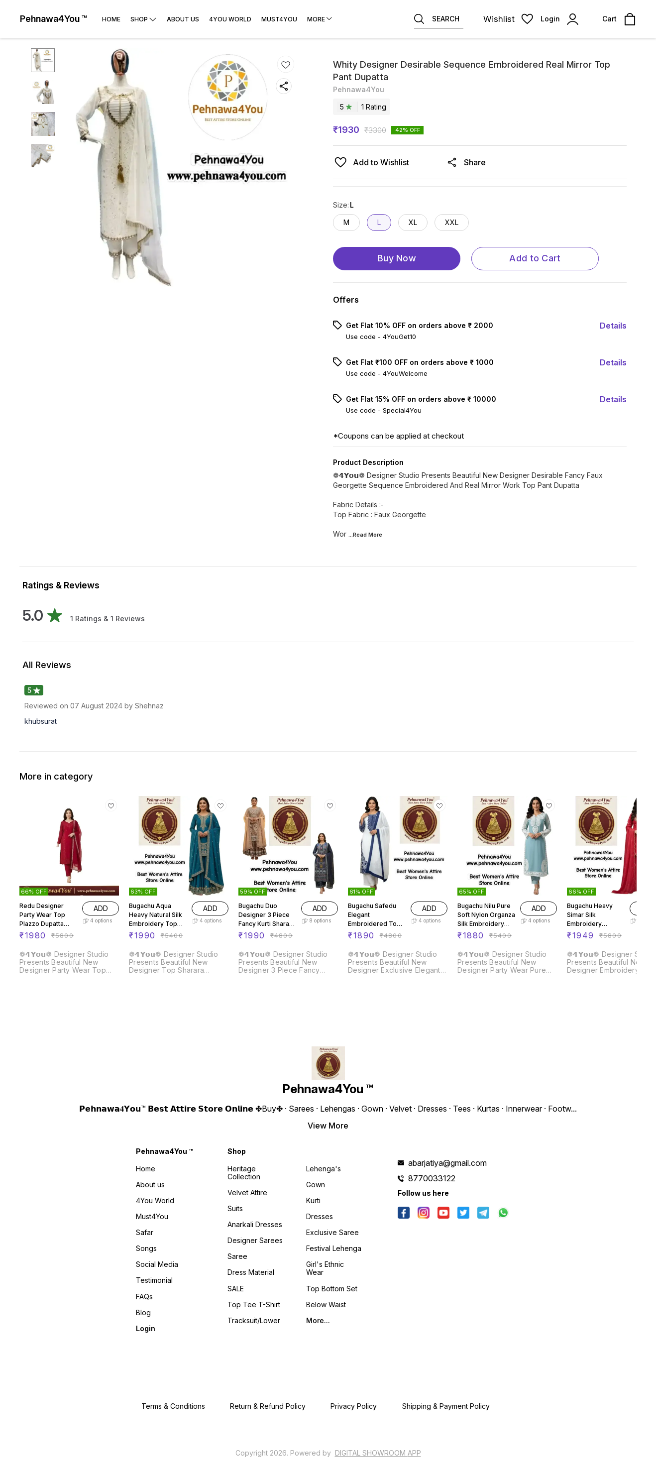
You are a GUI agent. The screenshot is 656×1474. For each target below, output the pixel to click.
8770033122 (431, 1178)
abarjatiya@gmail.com (447, 1162)
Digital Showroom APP (378, 1453)
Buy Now (396, 258)
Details (613, 326)
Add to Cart (534, 258)
